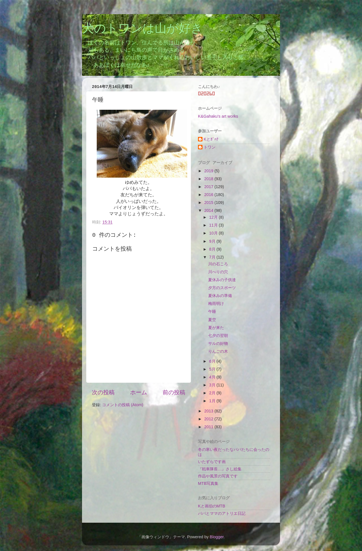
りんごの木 (218, 351)
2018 (209, 179)
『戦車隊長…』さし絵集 (220, 469)
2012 (209, 419)
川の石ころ (218, 264)
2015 (209, 202)
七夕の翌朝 (218, 335)
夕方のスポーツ (222, 287)
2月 (213, 393)
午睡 (212, 311)
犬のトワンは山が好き (142, 29)
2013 (209, 411)
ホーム (138, 392)
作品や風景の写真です (218, 476)
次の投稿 (103, 392)
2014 (209, 210)
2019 (209, 171)
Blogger (217, 537)
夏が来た (216, 327)
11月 (214, 225)
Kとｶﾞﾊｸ (211, 139)
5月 (213, 369)
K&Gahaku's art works (218, 116)
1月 (213, 401)
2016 (209, 194)
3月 (213, 385)
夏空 (212, 319)
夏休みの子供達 (222, 279)
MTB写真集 (208, 483)
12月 (214, 217)
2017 (209, 186)
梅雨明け (216, 303)
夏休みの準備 (220, 295)
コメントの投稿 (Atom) (122, 405)
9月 (213, 241)
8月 (213, 249)
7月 (213, 257)
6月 (213, 361)
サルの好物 (218, 343)
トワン (210, 147)
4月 (213, 377)
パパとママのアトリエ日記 (221, 513)
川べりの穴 (218, 272)
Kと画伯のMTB (211, 506)
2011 (209, 427)
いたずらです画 (212, 461)
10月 (214, 233)
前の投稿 (174, 392)
